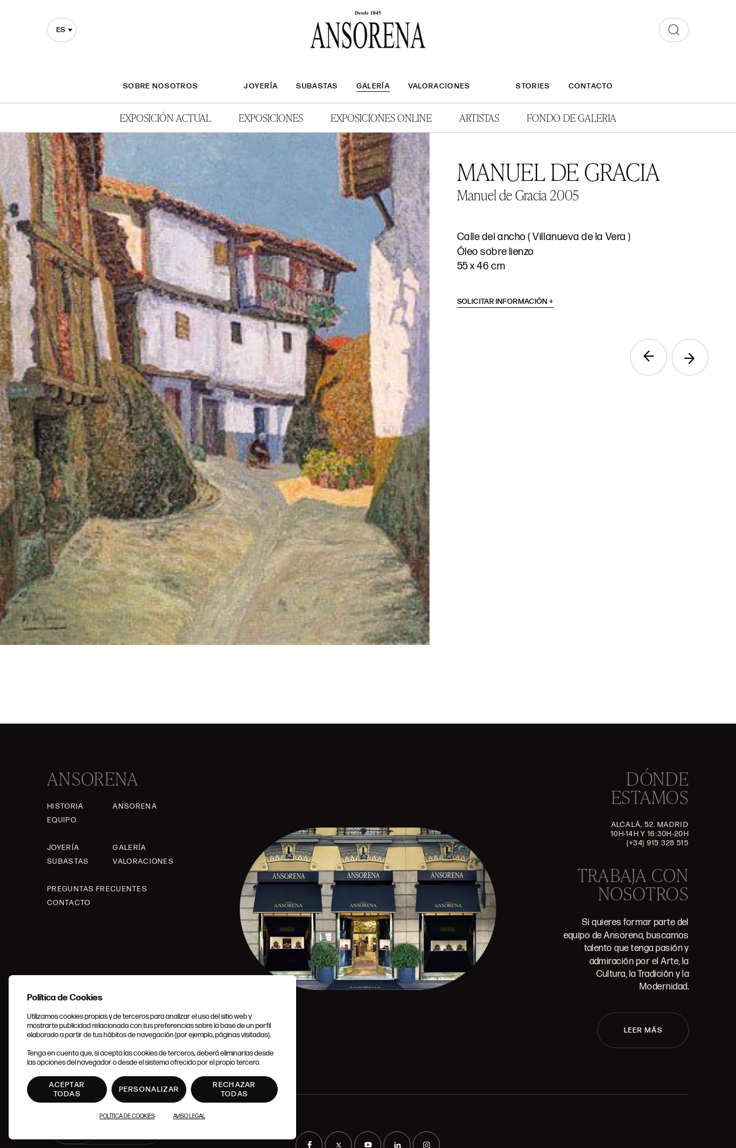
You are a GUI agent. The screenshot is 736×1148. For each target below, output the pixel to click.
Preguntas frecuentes (97, 889)
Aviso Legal (189, 1116)
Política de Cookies (127, 1116)
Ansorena (134, 806)
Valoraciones (439, 86)
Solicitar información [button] (505, 301)
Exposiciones (271, 117)
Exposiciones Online (381, 117)
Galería (373, 86)
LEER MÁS (643, 1030)
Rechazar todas (234, 1089)
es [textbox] (60, 29)
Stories (533, 86)
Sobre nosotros (160, 86)
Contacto (591, 86)
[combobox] (61, 30)
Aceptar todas (67, 1089)
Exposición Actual (165, 117)
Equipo (61, 820)
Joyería (261, 86)
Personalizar (149, 1089)
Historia (65, 806)
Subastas (317, 86)
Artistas (479, 117)
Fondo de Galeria (571, 117)
